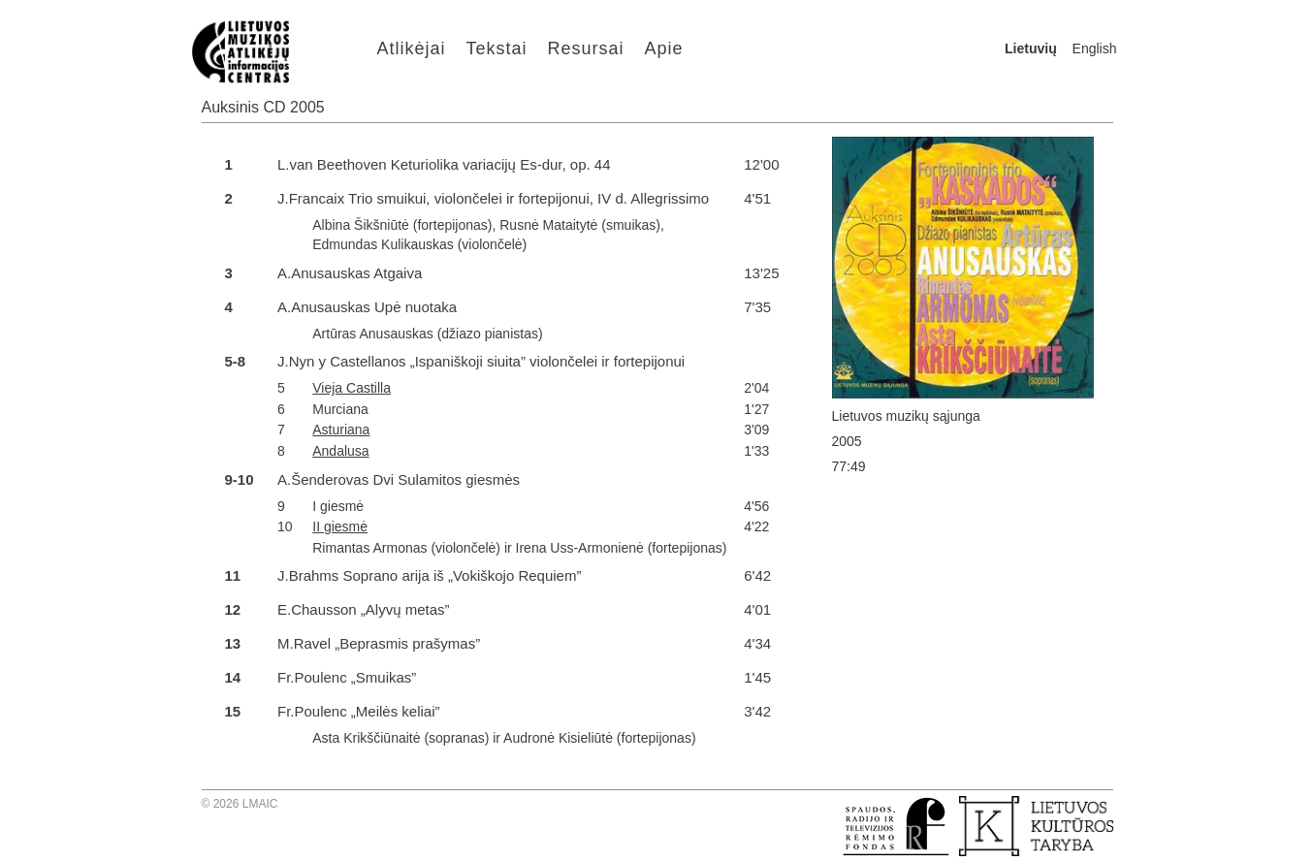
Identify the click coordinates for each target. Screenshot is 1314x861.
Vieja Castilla (351, 388)
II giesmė (340, 526)
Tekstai (497, 48)
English (1095, 48)
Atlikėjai (411, 48)
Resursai (586, 48)
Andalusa (340, 451)
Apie (664, 48)
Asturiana (340, 429)
